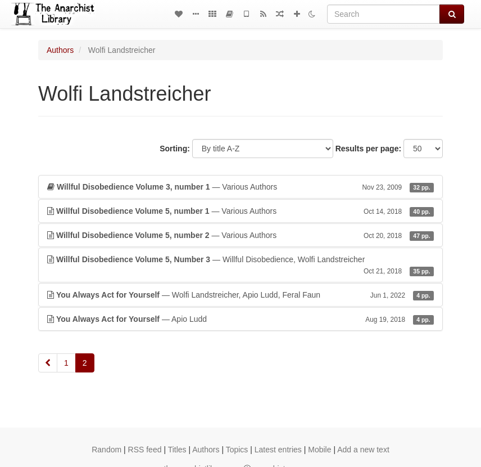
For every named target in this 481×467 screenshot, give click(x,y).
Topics (237, 449)
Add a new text (363, 449)
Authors (60, 50)
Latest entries (278, 449)
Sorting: (175, 148)
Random (106, 449)
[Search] (383, 14)
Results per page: (368, 148)
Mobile (319, 449)
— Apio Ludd (240, 319)
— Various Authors (240, 186)
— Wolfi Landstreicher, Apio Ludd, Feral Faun (240, 294)
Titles (177, 449)
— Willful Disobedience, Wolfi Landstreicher (240, 265)
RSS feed (145, 449)
